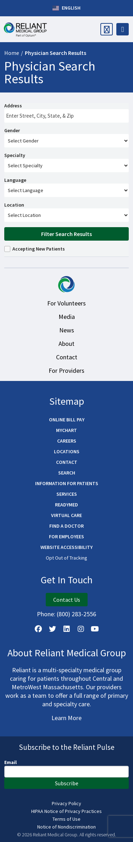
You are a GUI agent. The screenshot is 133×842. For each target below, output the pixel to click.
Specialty (14, 155)
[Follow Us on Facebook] (38, 629)
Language (15, 180)
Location (14, 204)
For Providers (66, 370)
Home (11, 52)
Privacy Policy (66, 803)
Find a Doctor (66, 526)
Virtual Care (66, 515)
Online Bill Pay (66, 419)
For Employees (66, 536)
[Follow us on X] (52, 629)
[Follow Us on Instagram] (81, 629)
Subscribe (66, 783)
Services (66, 494)
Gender (12, 130)
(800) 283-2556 (76, 614)
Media (67, 317)
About (66, 343)
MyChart (66, 430)
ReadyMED (66, 504)
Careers (66, 441)
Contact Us (66, 599)
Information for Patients (66, 483)
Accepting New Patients (38, 248)
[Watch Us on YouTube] (95, 629)
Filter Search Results (66, 233)
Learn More (66, 718)
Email (10, 762)
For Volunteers (66, 303)
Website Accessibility (66, 547)
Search (66, 473)
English (66, 8)
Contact (66, 357)
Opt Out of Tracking (66, 558)
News (66, 330)
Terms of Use (66, 819)
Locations (66, 451)
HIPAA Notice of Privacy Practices (66, 811)
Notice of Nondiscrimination (66, 827)
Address (13, 105)
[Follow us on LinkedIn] (67, 629)
